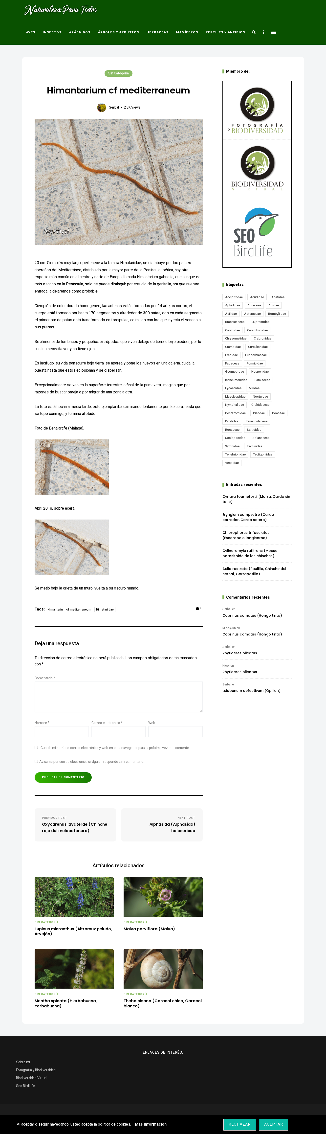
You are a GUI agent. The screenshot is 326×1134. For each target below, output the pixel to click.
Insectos (52, 32)
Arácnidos (79, 32)
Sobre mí (23, 1062)
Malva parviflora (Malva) (149, 929)
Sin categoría (118, 73)
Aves (30, 32)
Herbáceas (158, 32)
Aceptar (273, 1124)
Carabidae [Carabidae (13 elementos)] (232, 330)
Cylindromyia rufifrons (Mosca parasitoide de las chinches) (250, 553)
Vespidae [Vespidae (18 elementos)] (232, 462)
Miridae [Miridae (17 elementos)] (254, 388)
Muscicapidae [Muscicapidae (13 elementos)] (235, 396)
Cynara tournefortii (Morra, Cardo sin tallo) (256, 499)
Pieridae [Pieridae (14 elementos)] (259, 413)
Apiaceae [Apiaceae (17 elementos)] (254, 305)
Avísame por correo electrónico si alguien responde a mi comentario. (89, 761)
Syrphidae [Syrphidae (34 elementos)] (232, 446)
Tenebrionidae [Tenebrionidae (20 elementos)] (235, 454)
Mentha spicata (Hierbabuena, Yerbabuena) (66, 1003)
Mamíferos (187, 32)
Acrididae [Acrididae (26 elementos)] (257, 297)
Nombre (42, 723)
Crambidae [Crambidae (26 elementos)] (233, 346)
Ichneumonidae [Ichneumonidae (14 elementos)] (236, 380)
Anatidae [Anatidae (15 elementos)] (277, 297)
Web (151, 723)
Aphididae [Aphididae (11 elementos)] (232, 305)
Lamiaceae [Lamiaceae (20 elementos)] (262, 380)
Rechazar (240, 1124)
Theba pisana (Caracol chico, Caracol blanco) (163, 1003)
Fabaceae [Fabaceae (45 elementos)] (232, 363)
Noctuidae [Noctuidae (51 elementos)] (260, 396)
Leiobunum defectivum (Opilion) (251, 690)
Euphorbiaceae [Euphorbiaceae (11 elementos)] (256, 355)
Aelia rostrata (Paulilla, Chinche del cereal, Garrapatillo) (254, 571)
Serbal (114, 107)
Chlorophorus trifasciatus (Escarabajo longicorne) (245, 535)
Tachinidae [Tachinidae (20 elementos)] (254, 446)
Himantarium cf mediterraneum (69, 609)
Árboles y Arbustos (118, 32)
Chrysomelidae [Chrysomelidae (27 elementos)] (235, 338)
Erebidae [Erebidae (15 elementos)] (231, 355)
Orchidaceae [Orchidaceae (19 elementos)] (260, 404)
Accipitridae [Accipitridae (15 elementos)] (234, 297)
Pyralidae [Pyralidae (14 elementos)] (231, 421)
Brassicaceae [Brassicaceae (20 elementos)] (234, 321)
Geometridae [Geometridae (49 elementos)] (234, 371)
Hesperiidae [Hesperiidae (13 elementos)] (260, 371)
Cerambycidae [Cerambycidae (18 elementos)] (257, 330)
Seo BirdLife (25, 1086)
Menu (274, 32)
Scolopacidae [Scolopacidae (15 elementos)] (235, 437)
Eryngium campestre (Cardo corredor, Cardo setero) (248, 517)
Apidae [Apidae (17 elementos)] (273, 305)
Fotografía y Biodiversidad (36, 1070)
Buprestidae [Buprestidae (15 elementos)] (260, 321)
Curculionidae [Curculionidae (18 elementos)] (258, 346)
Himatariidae (105, 609)
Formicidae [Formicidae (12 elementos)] (255, 363)
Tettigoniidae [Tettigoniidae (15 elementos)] (262, 454)
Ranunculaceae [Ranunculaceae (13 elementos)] (256, 421)
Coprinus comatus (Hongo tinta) (252, 615)
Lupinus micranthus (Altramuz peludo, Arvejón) (73, 932)
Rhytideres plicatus (239, 653)
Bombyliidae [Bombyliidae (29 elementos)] (277, 313)
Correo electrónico (107, 723)
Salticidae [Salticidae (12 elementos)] (254, 429)
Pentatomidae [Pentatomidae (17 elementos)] (235, 413)
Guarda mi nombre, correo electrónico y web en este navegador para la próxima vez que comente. (115, 747)
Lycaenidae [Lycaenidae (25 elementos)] (233, 388)
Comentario (45, 678)
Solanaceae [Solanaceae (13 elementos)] (261, 437)
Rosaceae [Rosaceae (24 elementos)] (232, 429)
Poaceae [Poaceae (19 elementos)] (278, 413)
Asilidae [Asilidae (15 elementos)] (231, 313)
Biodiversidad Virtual (31, 1078)
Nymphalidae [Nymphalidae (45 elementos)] (234, 404)
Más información (151, 1124)
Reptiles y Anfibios (225, 32)
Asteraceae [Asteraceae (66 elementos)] (252, 313)
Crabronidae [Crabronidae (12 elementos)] (262, 338)
